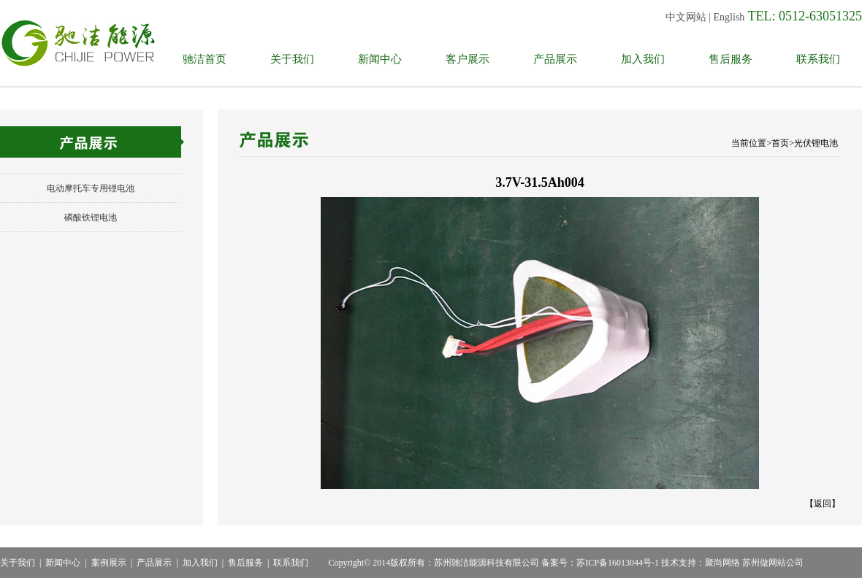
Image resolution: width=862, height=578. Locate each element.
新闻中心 (380, 59)
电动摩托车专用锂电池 (90, 188)
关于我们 (292, 59)
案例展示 (108, 563)
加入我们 (643, 59)
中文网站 (685, 17)
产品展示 (555, 59)
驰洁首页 (204, 59)
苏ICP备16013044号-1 (617, 563)
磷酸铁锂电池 (90, 217)
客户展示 (467, 59)
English (729, 17)
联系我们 (818, 59)
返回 (822, 503)
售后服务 (730, 59)
